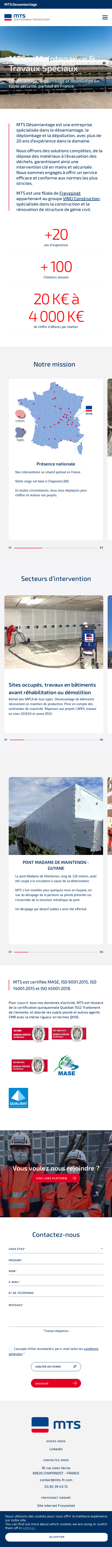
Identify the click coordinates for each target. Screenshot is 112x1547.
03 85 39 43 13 (56, 1486)
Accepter (56, 1537)
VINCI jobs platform (51, 1178)
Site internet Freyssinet (56, 1505)
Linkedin (56, 1449)
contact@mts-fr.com (56, 1480)
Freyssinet (70, 193)
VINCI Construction (81, 198)
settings (29, 1528)
